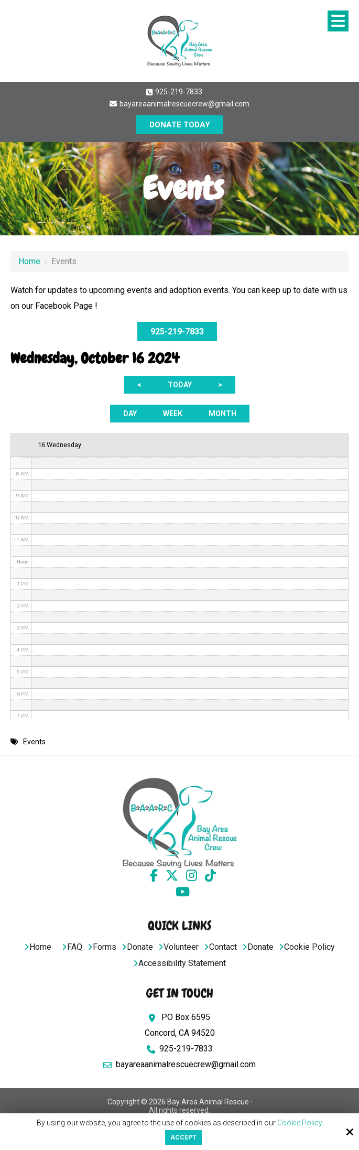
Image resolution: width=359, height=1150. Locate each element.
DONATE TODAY (179, 124)
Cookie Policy (299, 1123)
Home (29, 261)
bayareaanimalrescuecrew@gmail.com (179, 104)
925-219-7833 (174, 92)
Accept (183, 1137)
